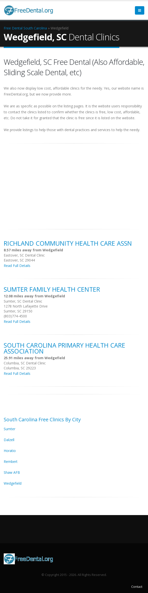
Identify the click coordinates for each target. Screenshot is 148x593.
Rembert (11, 461)
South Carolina (35, 28)
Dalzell (9, 439)
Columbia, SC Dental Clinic (25, 363)
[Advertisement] (74, 183)
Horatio (10, 450)
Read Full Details (17, 265)
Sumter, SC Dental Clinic (23, 301)
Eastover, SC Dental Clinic (24, 255)
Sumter (9, 429)
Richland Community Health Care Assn (68, 243)
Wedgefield (12, 483)
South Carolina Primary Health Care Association (64, 348)
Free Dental (13, 28)
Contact (136, 587)
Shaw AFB (12, 472)
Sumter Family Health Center (52, 289)
